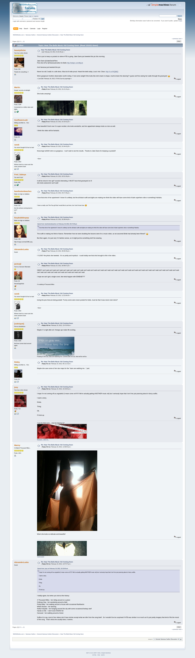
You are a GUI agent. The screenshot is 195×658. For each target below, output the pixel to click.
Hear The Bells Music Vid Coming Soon (55, 50)
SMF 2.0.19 (89, 653)
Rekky (17, 362)
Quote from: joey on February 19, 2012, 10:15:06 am (52, 568)
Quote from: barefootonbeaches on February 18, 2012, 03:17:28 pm (57, 224)
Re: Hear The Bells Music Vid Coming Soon (57, 87)
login (30, 16)
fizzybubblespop (21, 218)
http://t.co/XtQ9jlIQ (112, 71)
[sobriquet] (19, 324)
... (22, 41)
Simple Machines (106, 653)
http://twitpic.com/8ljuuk (75, 63)
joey (16, 387)
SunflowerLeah (21, 120)
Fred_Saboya (20, 174)
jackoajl (17, 264)
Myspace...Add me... (43, 439)
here (180, 20)
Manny (17, 445)
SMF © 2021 (97, 653)
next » (181, 38)
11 (24, 41)
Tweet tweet (40, 556)
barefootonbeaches (22, 191)
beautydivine (20, 50)
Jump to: (150, 639)
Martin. (17, 87)
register (36, 16)
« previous (175, 38)
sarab (16, 145)
